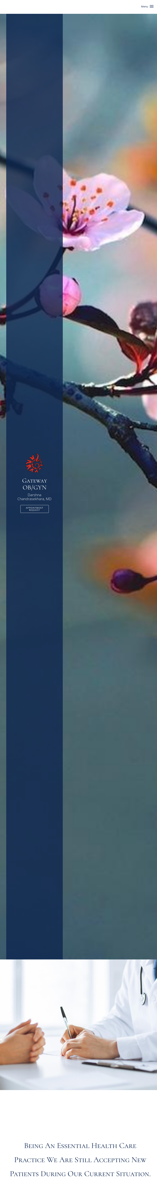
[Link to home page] (34, 463)
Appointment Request (34, 508)
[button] (152, 6)
